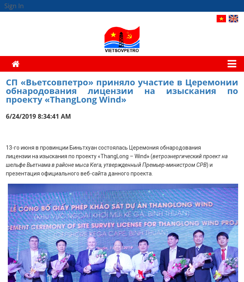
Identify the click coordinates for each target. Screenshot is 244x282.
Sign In (14, 6)
